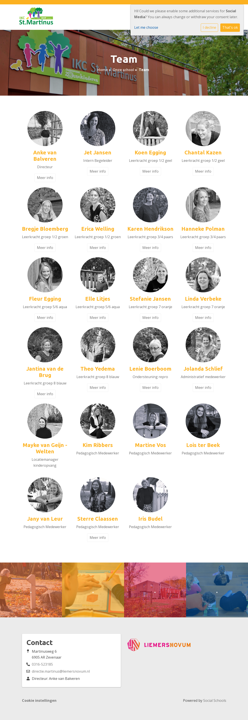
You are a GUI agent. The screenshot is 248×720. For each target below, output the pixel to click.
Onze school (123, 69)
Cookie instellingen (39, 700)
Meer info (45, 177)
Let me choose (146, 27)
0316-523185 (42, 664)
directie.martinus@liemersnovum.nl (61, 671)
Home (102, 69)
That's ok (230, 27)
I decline (209, 27)
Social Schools (214, 700)
